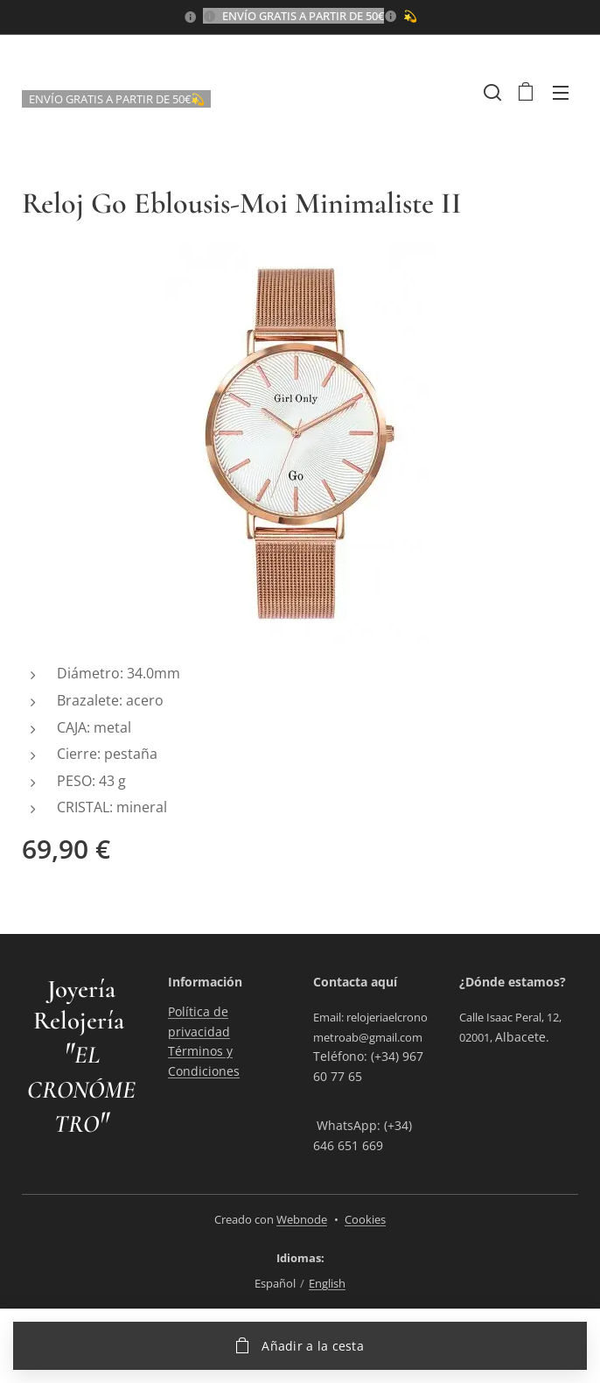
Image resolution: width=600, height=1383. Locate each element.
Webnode (301, 1219)
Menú (561, 93)
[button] (490, 92)
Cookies (365, 1219)
